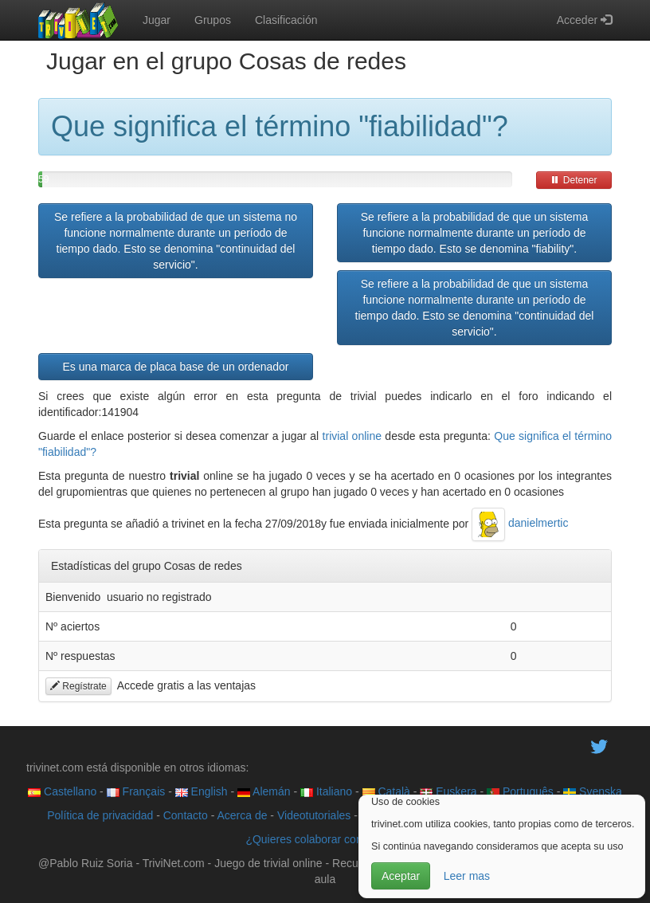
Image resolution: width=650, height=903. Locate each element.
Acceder (584, 20)
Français (136, 791)
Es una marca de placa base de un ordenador (175, 366)
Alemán (264, 791)
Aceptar (401, 876)
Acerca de (242, 815)
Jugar (156, 20)
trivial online (352, 436)
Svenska (592, 791)
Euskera (448, 791)
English (201, 791)
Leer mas (467, 876)
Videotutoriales (313, 815)
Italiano (326, 791)
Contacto (185, 815)
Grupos (212, 20)
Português (520, 791)
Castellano (62, 791)
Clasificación (286, 20)
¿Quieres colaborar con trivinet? (324, 839)
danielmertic (520, 522)
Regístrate (78, 686)
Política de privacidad (100, 815)
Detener (573, 180)
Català (386, 791)
